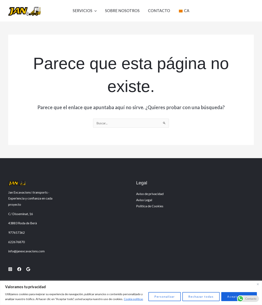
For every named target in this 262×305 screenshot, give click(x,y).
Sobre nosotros (121, 10)
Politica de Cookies (149, 206)
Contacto (160, 10)
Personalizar (164, 296)
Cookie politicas (134, 299)
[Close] (257, 284)
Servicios (82, 10)
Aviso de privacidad (150, 194)
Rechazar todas (201, 296)
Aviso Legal (144, 200)
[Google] (28, 269)
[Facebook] (19, 269)
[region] (131, 293)
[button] (92, 10)
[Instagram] (10, 269)
